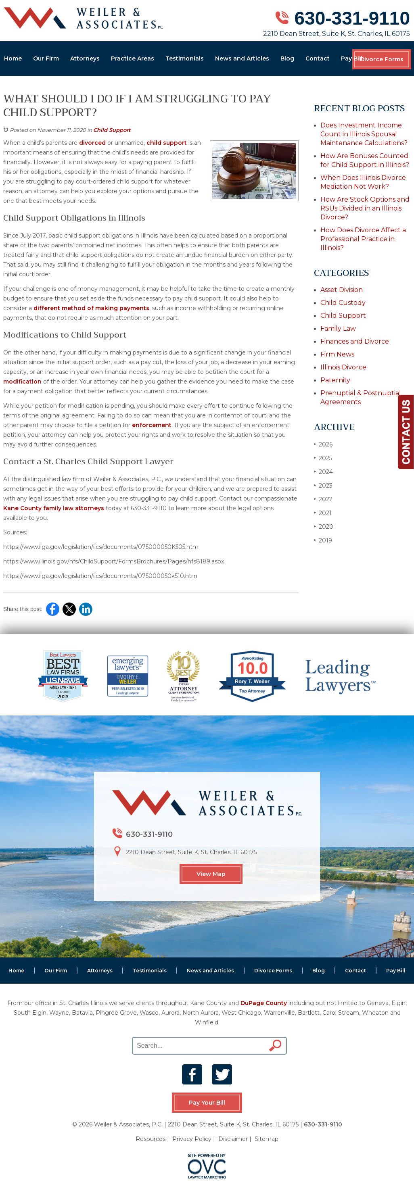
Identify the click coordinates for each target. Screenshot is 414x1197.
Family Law (338, 328)
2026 (323, 444)
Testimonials (184, 58)
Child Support (112, 130)
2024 (323, 471)
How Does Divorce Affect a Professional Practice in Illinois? (363, 239)
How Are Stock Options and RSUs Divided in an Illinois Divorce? (365, 208)
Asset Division (341, 290)
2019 (323, 540)
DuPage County (263, 1003)
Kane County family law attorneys (53, 508)
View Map (211, 874)
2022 (323, 499)
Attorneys (85, 58)
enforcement (151, 425)
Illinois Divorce (343, 367)
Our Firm (46, 58)
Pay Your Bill (207, 1102)
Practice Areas (132, 58)
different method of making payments (91, 308)
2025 (323, 458)
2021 (323, 512)
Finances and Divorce (354, 341)
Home (13, 58)
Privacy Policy (191, 1139)
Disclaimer (233, 1139)
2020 (323, 526)
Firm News (337, 354)
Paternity (335, 380)
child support (166, 142)
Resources (150, 1139)
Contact (317, 58)
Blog (287, 58)
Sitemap (266, 1139)
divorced (92, 142)
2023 (323, 485)
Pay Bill (351, 58)
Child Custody (343, 303)
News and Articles (242, 58)
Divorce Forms (382, 59)
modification (22, 381)
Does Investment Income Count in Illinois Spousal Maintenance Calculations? (364, 134)
